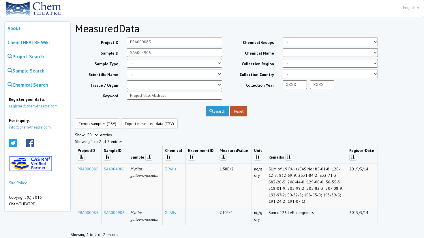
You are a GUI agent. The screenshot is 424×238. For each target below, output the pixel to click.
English (411, 7)
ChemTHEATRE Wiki (28, 42)
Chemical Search (27, 85)
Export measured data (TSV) (149, 123)
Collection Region (258, 63)
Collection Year (260, 85)
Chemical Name (259, 53)
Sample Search (25, 71)
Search (217, 111)
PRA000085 (88, 169)
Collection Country (257, 74)
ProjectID (109, 42)
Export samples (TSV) (97, 123)
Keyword (110, 95)
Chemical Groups (258, 42)
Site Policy (18, 182)
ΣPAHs (170, 169)
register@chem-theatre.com (33, 106)
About (13, 28)
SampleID (109, 53)
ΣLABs (170, 212)
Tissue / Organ (104, 85)
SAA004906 (114, 169)
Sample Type (106, 63)
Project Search (25, 56)
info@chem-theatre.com (30, 127)
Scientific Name (103, 74)
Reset (238, 111)
